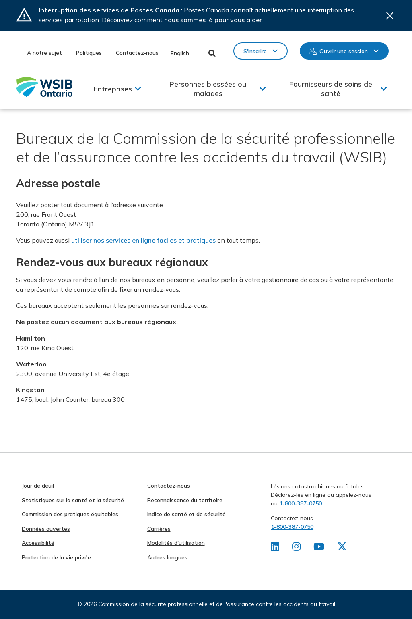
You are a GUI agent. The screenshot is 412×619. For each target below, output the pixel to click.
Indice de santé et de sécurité (186, 514)
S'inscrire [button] (255, 51)
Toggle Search (212, 53)
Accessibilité (38, 542)
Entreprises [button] (113, 88)
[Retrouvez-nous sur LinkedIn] (275, 548)
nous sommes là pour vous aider (212, 20)
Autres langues (167, 557)
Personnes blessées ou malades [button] (207, 88)
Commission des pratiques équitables (70, 514)
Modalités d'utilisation (176, 542)
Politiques (89, 52)
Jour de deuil (38, 485)
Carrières (159, 528)
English (180, 53)
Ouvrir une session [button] (343, 51)
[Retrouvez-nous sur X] (342, 548)
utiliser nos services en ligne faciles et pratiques (143, 240)
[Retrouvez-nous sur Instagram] (296, 548)
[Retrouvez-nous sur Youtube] (318, 548)
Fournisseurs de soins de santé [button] (330, 88)
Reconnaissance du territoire (184, 500)
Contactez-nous (137, 52)
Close (390, 15)
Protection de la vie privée (56, 557)
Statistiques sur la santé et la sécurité (73, 500)
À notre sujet (44, 52)
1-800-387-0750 (300, 503)
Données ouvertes (46, 528)
